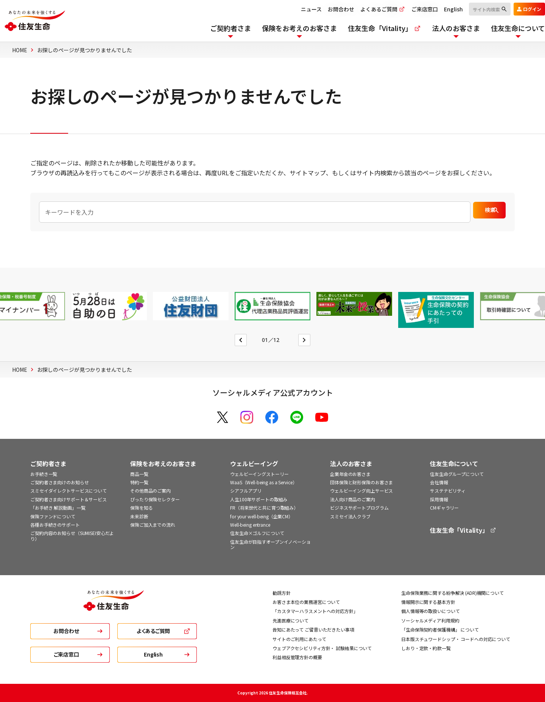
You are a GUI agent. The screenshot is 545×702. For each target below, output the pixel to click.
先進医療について (290, 620)
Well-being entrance (250, 524)
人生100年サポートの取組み (258, 499)
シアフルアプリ (246, 490)
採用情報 (439, 499)
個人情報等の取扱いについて (430, 611)
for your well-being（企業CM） (261, 516)
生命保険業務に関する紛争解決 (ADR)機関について (452, 593)
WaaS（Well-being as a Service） (263, 482)
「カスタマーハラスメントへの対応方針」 (315, 611)
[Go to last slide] (241, 340)
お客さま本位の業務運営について (306, 602)
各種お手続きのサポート (55, 524)
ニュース (299, 9)
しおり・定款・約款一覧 (426, 648)
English (441, 9)
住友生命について (454, 463)
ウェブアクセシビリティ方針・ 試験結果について (322, 648)
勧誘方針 (281, 593)
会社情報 (439, 482)
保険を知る (141, 507)
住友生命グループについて (457, 474)
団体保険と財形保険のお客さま (361, 482)
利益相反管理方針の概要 (297, 657)
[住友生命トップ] (113, 605)
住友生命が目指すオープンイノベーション (270, 544)
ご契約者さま (48, 463)
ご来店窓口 (412, 9)
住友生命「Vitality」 (463, 530)
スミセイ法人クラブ (350, 516)
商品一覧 (139, 474)
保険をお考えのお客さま (163, 463)
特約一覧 (139, 482)
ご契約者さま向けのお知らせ (59, 482)
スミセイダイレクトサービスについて (68, 490)
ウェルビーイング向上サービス (361, 490)
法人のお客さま (351, 463)
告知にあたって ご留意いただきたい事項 (313, 629)
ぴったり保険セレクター (155, 499)
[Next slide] (304, 340)
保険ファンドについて (52, 516)
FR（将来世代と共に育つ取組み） (264, 507)
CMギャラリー (444, 507)
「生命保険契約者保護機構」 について (440, 629)
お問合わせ (329, 9)
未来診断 (139, 516)
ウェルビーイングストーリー (259, 474)
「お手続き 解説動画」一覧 (57, 507)
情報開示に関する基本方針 (428, 602)
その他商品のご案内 (150, 490)
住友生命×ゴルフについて (257, 533)
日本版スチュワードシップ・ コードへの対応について (455, 639)
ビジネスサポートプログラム (359, 507)
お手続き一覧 (43, 474)
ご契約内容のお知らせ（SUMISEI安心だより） (72, 535)
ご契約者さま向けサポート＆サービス (68, 499)
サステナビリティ (448, 490)
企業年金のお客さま (350, 474)
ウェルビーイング (254, 463)
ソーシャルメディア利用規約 (430, 620)
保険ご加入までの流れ (152, 524)
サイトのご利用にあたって (299, 639)
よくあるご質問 (370, 9)
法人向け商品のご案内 (352, 499)
